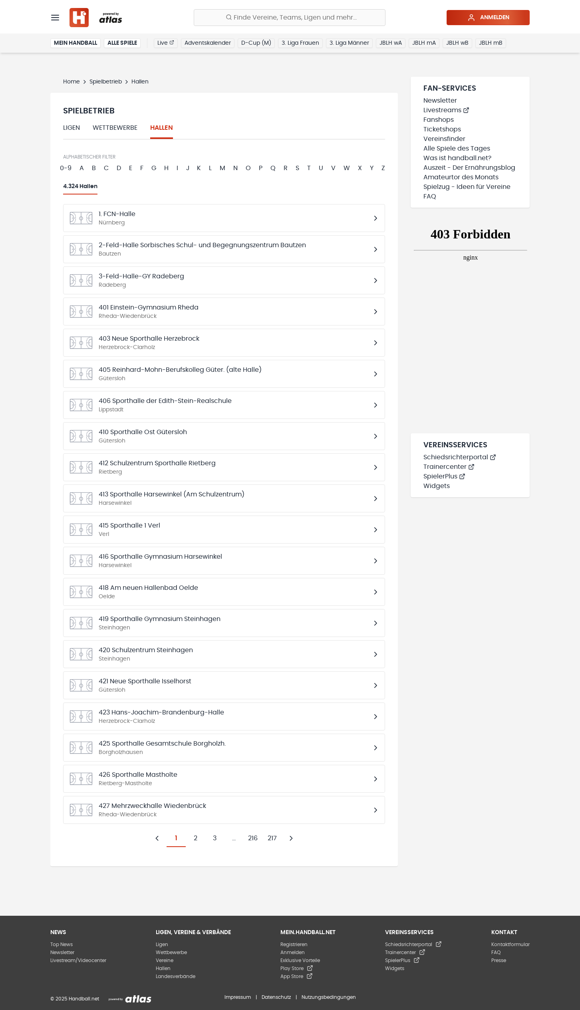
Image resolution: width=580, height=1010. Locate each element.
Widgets (436, 486)
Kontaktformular (510, 944)
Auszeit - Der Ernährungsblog (469, 168)
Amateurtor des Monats (461, 177)
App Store (296, 976)
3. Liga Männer (349, 43)
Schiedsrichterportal (459, 457)
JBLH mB (491, 43)
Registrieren (294, 944)
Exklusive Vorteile (300, 960)
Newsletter (440, 100)
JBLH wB (457, 43)
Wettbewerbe (115, 128)
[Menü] (55, 17)
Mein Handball (75, 43)
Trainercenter (449, 467)
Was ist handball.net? (457, 158)
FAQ (429, 196)
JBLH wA (390, 43)
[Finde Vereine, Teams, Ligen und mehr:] (289, 17)
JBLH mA (424, 43)
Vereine (164, 960)
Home (71, 82)
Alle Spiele (122, 43)
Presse (498, 960)
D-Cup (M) (256, 43)
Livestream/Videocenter (78, 960)
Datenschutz (276, 997)
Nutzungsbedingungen (329, 997)
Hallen (161, 128)
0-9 (66, 168)
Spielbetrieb (105, 82)
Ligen (71, 128)
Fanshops (438, 120)
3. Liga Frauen (300, 43)
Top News (61, 944)
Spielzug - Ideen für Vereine (466, 187)
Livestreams (446, 110)
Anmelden (488, 18)
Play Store (296, 968)
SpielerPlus (444, 476)
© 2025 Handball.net (74, 998)
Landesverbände (175, 976)
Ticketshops (442, 129)
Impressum (237, 997)
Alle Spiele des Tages (456, 148)
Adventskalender (208, 43)
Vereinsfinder (444, 139)
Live (165, 42)
